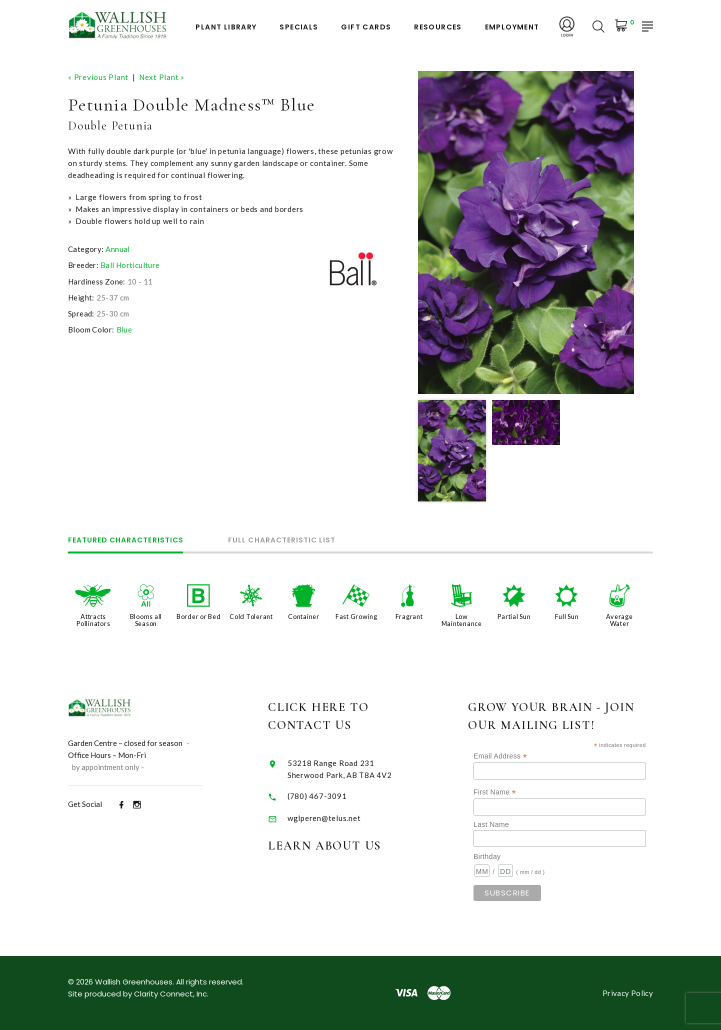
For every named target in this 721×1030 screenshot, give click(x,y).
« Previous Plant (98, 77)
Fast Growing (357, 616)
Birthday (507, 856)
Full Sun (567, 616)
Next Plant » (161, 77)
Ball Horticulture (130, 265)
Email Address (520, 756)
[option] (526, 232)
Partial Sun (514, 616)
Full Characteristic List (282, 540)
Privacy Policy (627, 993)
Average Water (619, 620)
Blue (124, 329)
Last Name (511, 824)
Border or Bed (198, 616)
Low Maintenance (462, 620)
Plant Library (226, 27)
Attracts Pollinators (93, 620)
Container (304, 616)
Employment (512, 27)
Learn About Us (340, 845)
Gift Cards (366, 27)
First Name (515, 792)
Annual (118, 249)
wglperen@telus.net (339, 818)
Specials (299, 27)
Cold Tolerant (251, 616)
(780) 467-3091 (332, 796)
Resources (438, 27)
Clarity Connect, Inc (170, 993)
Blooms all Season (146, 620)
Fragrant (409, 616)
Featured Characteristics (126, 540)
